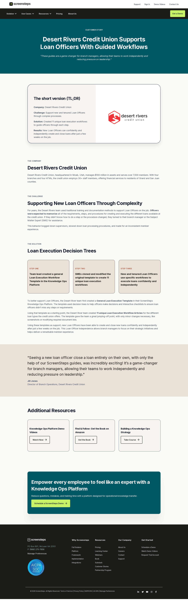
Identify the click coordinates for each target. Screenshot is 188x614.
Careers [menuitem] (121, 569)
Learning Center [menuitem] (101, 569)
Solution (10, 14)
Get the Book (86, 458)
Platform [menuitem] (75, 569)
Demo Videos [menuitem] (159, 4)
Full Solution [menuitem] (76, 565)
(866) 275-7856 (37, 567)
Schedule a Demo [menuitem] (148, 565)
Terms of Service (66, 609)
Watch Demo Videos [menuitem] (149, 569)
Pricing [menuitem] (97, 565)
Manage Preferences (37, 572)
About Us (72, 14)
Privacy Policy (79, 609)
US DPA (96, 609)
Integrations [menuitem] (76, 581)
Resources (44, 14)
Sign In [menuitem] (147, 4)
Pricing (59, 14)
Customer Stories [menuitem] (102, 585)
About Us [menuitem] (121, 565)
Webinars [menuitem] (99, 573)
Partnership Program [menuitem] (103, 588)
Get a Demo (177, 13)
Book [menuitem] (97, 577)
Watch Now (40, 458)
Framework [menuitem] (76, 573)
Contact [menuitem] (121, 573)
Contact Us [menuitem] (174, 4)
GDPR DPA (88, 609)
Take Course (131, 458)
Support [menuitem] (137, 4)
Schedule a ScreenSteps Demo (50, 521)
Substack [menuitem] (98, 581)
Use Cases (26, 14)
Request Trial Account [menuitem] (150, 573)
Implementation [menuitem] (78, 577)
